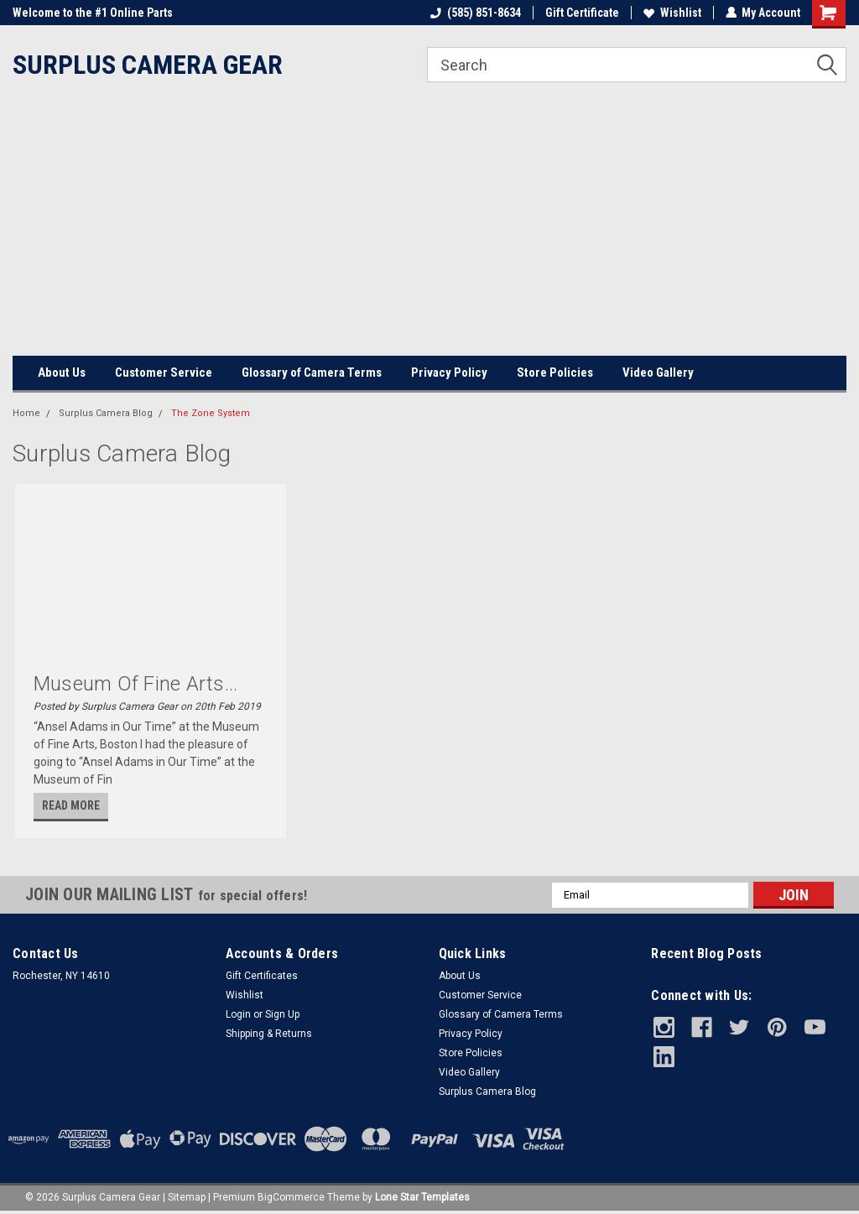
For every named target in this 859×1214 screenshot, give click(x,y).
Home (26, 413)
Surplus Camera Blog (106, 413)
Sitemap (187, 1197)
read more (71, 805)
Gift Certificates (262, 976)
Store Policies (555, 372)
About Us (62, 372)
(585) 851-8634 (475, 12)
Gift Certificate (581, 12)
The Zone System (210, 413)
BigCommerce (291, 1197)
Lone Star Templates (422, 1197)
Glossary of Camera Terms (312, 372)
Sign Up (282, 1014)
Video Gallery (658, 372)
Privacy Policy (449, 372)
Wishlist (671, 12)
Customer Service (163, 372)
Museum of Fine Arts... (136, 684)
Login (238, 1014)
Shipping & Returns (269, 1033)
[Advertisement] (429, 229)
